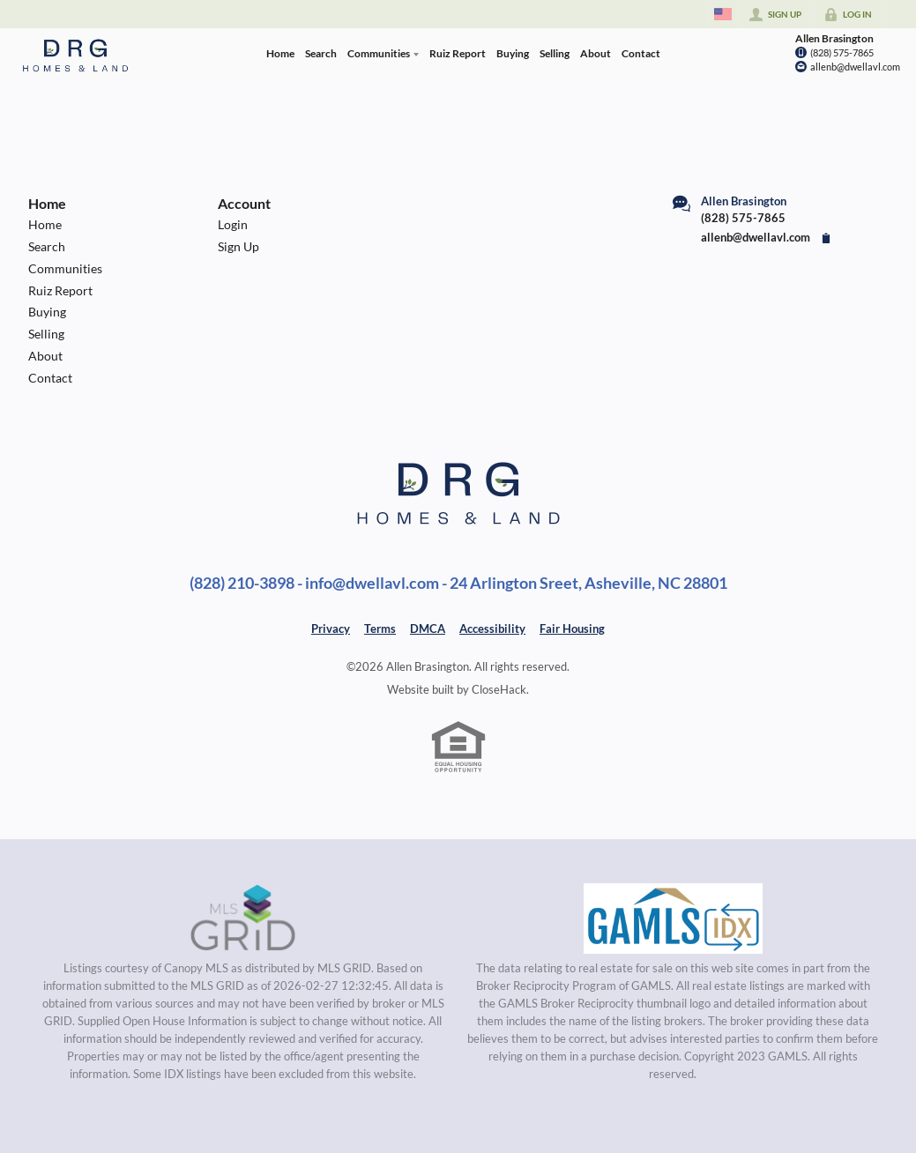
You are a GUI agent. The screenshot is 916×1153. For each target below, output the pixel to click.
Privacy (330, 628)
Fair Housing (572, 628)
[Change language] (723, 14)
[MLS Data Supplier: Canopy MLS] (242, 918)
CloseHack (499, 689)
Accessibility (492, 628)
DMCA (427, 628)
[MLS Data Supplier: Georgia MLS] (673, 918)
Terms (380, 628)
